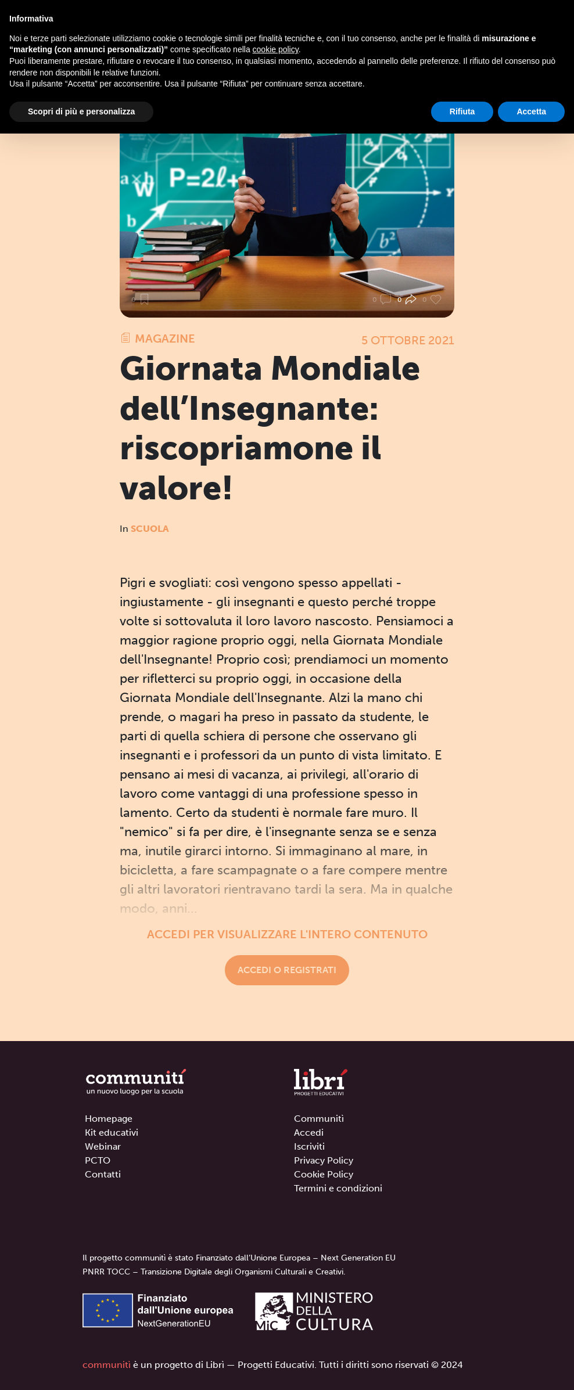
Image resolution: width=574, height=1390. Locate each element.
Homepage (108, 1118)
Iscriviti (309, 1146)
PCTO (97, 1160)
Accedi (309, 1132)
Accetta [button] (531, 111)
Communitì (319, 1118)
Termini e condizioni (338, 1188)
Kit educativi (111, 1132)
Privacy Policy (323, 1160)
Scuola (150, 528)
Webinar (103, 1146)
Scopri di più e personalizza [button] (81, 111)
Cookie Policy (323, 1174)
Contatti (103, 1174)
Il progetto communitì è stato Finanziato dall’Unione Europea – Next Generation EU (239, 1258)
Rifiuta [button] (462, 111)
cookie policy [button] (276, 49)
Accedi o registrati (287, 969)
